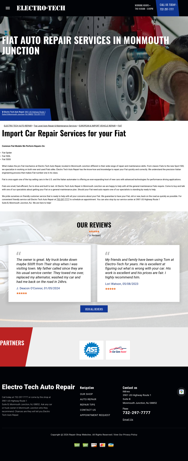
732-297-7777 (167, 9)
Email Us (128, 419)
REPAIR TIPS (87, 404)
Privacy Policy (130, 434)
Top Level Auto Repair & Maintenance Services (55, 126)
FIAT (120, 126)
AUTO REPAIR (88, 399)
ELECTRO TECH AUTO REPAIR (18, 126)
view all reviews (94, 309)
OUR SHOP (86, 394)
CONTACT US (88, 409)
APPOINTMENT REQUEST (95, 415)
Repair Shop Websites (80, 434)
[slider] (94, 231)
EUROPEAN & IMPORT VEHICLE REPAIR (97, 126)
